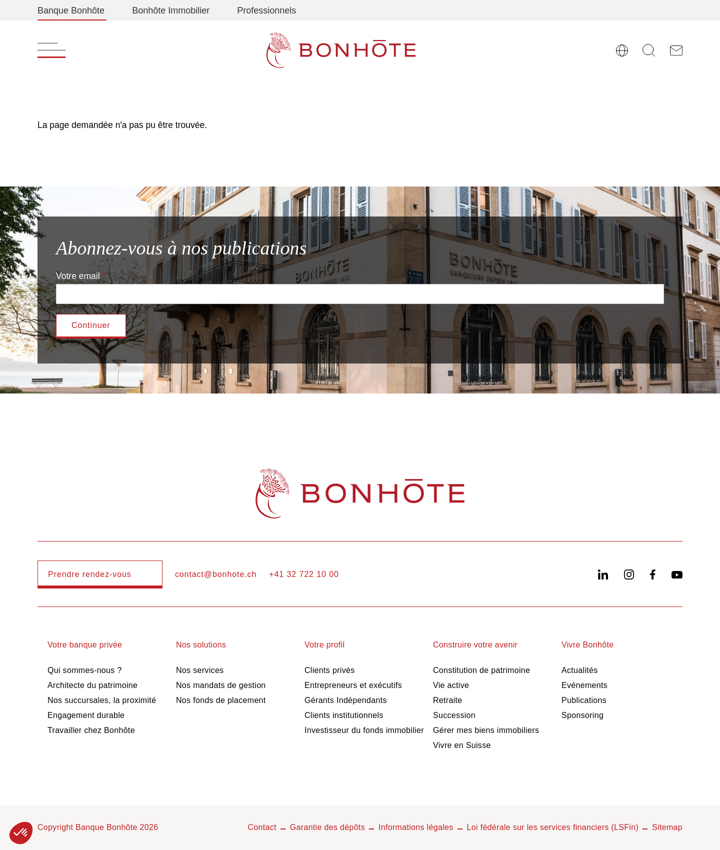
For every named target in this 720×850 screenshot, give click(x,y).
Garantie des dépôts (327, 827)
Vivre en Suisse (462, 745)
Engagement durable (86, 715)
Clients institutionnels (344, 715)
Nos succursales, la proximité (102, 700)
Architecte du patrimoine (93, 685)
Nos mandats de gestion (221, 685)
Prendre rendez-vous (90, 574)
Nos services (200, 670)
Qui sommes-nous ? (85, 670)
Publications (584, 700)
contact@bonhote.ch (215, 574)
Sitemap (667, 827)
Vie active (451, 685)
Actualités (580, 670)
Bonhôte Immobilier (171, 11)
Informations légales (416, 827)
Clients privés (329, 670)
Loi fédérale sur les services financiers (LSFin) (553, 827)
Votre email (78, 276)
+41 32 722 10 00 (304, 574)
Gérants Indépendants (345, 700)
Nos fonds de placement (221, 700)
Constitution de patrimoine (481, 670)
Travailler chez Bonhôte (91, 730)
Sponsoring (583, 715)
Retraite (447, 700)
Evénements (585, 685)
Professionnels (266, 11)
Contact (262, 827)
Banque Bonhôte (71, 11)
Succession (454, 715)
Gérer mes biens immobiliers (486, 730)
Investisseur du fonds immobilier (364, 730)
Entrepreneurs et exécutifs (353, 685)
